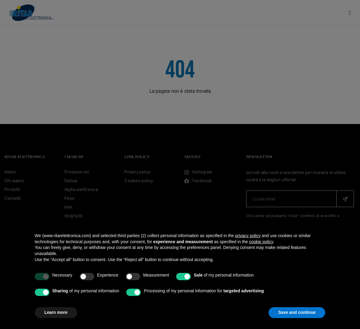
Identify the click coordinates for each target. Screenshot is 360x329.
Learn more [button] (56, 312)
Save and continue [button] (297, 312)
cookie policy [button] (261, 241)
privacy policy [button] (247, 235)
